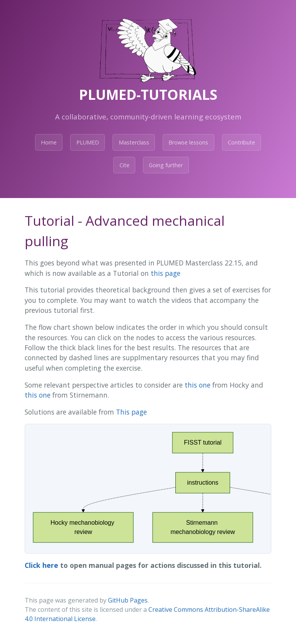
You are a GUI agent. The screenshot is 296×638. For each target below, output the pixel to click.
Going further (166, 165)
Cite (124, 165)
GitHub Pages (128, 600)
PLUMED (87, 142)
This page (131, 411)
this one (197, 385)
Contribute (241, 142)
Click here (41, 565)
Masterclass (134, 142)
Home (49, 142)
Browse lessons (188, 142)
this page (165, 273)
